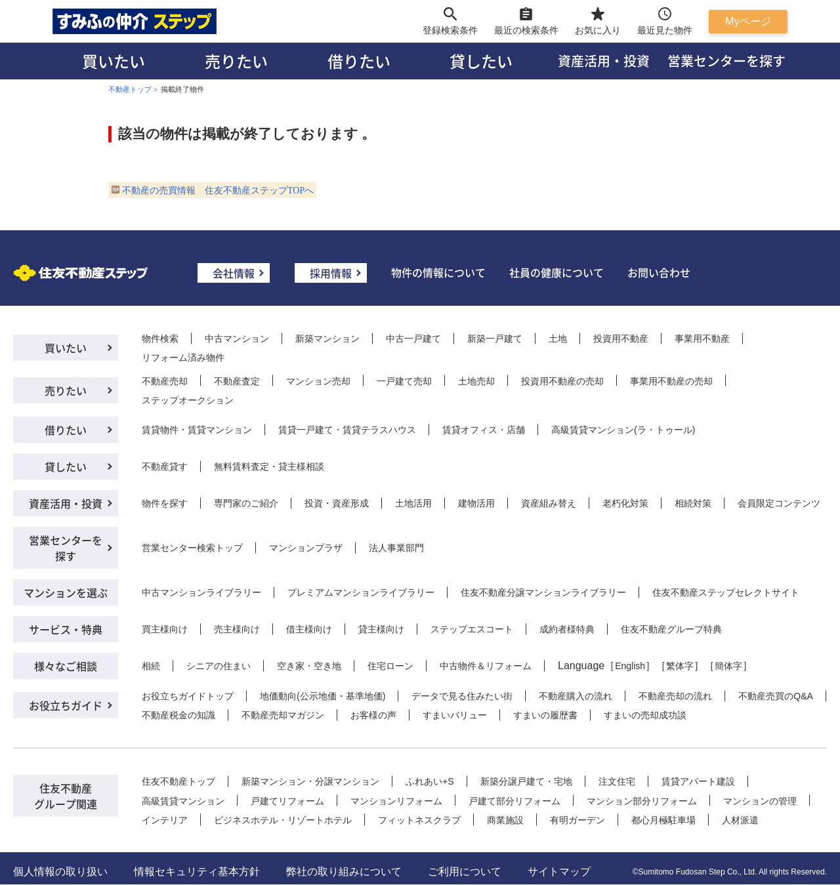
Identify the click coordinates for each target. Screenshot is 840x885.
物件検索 (160, 338)
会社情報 (234, 273)
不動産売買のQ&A (775, 696)
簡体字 (728, 666)
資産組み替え (548, 503)
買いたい (113, 60)
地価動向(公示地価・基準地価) (322, 696)
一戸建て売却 (404, 381)
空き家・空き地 (309, 666)
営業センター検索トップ (192, 548)
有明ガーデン (577, 820)
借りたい (358, 60)
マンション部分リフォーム (642, 801)
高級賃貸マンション (183, 801)
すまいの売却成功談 (645, 715)
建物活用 (476, 503)
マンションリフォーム (396, 801)
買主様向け (165, 629)
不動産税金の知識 (178, 715)
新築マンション (327, 338)
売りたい (236, 60)
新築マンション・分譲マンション (310, 781)
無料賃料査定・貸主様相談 (269, 466)
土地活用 (413, 503)
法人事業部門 (396, 548)
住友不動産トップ (178, 781)
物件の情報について (438, 272)
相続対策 (693, 503)
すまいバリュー (455, 715)
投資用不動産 (620, 338)
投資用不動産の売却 (562, 381)
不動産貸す (165, 466)
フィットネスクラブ (419, 820)
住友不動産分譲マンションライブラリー (543, 592)
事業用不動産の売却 (671, 381)
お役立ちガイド (65, 705)
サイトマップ (559, 871)
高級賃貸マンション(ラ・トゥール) (623, 429)
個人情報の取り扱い (60, 871)
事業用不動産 (702, 338)
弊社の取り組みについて (344, 871)
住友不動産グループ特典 (671, 629)
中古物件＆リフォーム (486, 666)
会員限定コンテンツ (779, 503)
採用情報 (331, 273)
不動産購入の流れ (575, 696)
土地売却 (476, 381)
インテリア (165, 820)
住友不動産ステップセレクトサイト (725, 592)
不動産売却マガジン (283, 715)
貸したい (481, 60)
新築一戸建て (494, 338)
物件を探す (165, 503)
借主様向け (309, 629)
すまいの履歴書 (545, 715)
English (630, 666)
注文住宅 (616, 781)
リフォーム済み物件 (183, 357)
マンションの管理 (760, 801)
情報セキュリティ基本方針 (197, 871)
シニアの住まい (218, 666)
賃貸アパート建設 (698, 781)
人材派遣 (740, 820)
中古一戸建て (413, 338)
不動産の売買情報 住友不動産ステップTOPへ (218, 191)
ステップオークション (188, 400)
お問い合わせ (658, 272)
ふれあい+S (430, 781)
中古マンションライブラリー (201, 592)
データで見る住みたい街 (462, 696)
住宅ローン (390, 666)
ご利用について (464, 871)
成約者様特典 (567, 629)
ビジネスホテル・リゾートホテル (283, 820)
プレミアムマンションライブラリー (360, 592)
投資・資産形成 (336, 503)
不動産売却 (165, 381)
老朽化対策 (625, 503)
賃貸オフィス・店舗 (483, 429)
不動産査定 (237, 381)
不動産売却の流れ (675, 696)
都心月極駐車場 (663, 820)
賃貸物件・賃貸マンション (197, 429)
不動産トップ (130, 89)
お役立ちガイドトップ (188, 696)
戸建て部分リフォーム (514, 801)
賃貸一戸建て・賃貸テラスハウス (347, 429)
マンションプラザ (306, 548)
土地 (558, 338)
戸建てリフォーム (287, 801)
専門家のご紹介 (246, 503)
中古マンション (237, 338)
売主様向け (237, 629)
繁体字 (680, 666)
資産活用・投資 (604, 60)
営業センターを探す (726, 60)
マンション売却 (318, 381)
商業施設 (505, 820)
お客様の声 (373, 715)
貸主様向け (381, 629)
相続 (151, 666)
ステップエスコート (471, 629)
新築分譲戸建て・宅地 (526, 781)
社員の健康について (556, 272)
